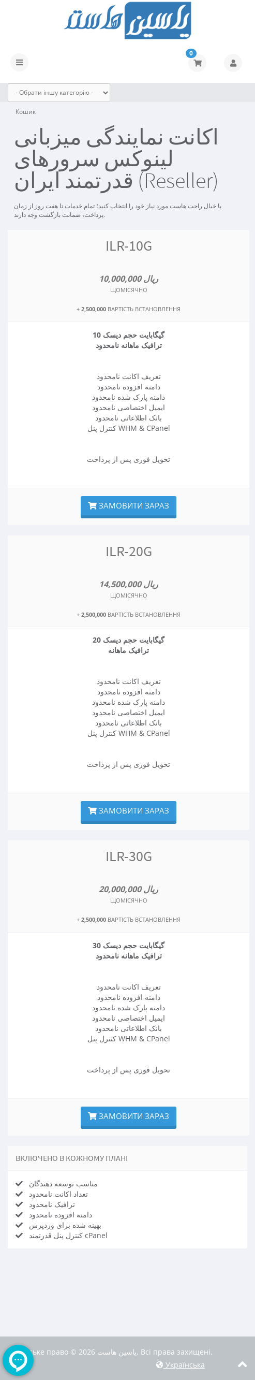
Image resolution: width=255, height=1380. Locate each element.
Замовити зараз (128, 505)
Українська (180, 1365)
